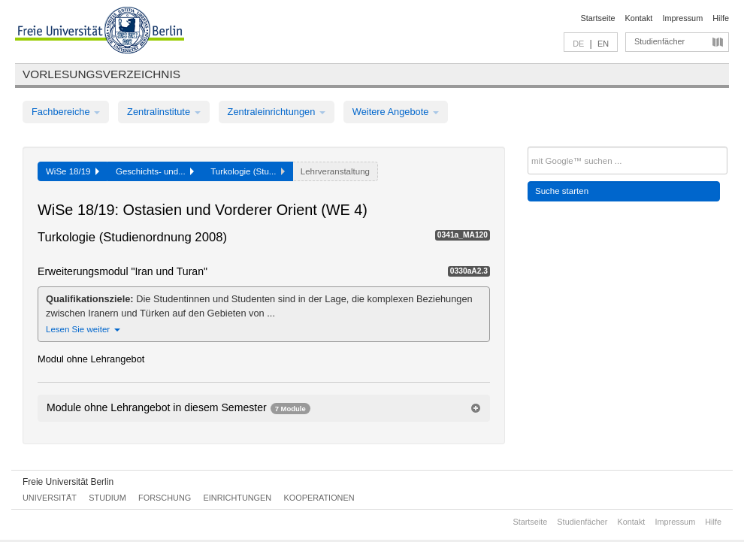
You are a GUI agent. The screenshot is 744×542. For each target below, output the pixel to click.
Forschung (164, 497)
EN (603, 43)
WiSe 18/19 (72, 171)
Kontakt (639, 18)
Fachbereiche (66, 111)
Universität (50, 497)
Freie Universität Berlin (68, 482)
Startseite (598, 18)
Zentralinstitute (164, 111)
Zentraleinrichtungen (276, 111)
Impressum (682, 18)
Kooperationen (319, 497)
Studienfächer (659, 41)
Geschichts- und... (155, 171)
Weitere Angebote (395, 111)
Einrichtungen (238, 497)
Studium (107, 497)
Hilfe (720, 18)
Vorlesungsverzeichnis (101, 74)
